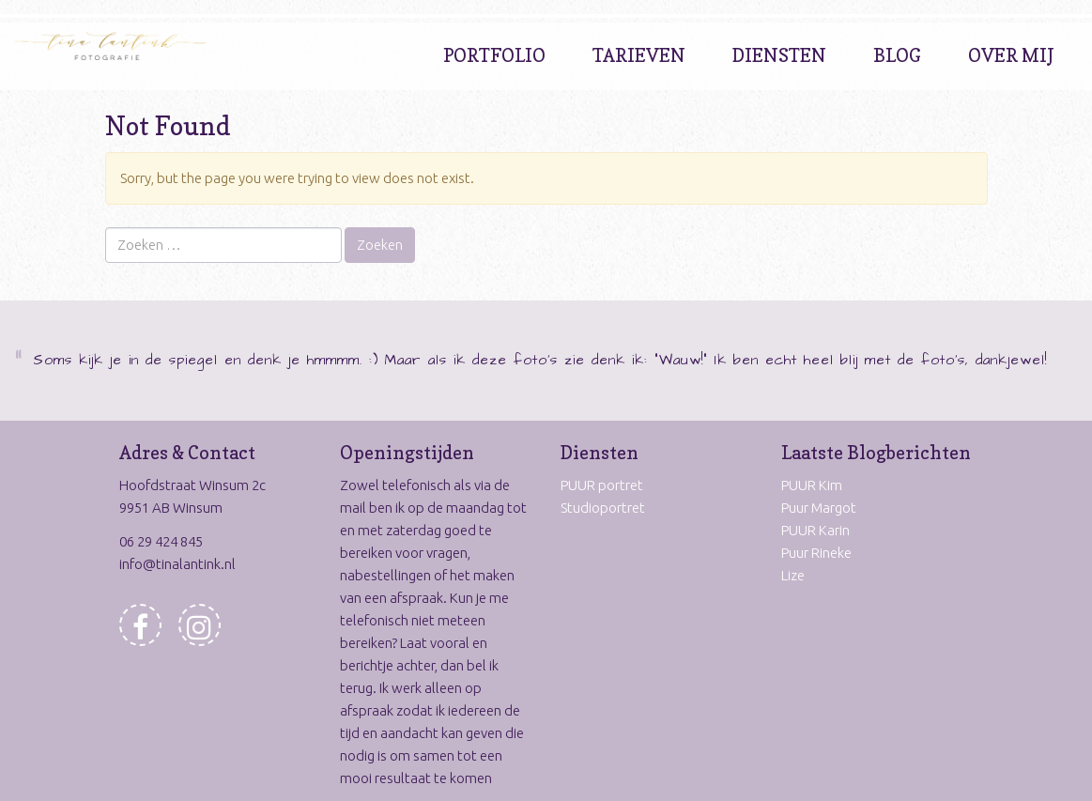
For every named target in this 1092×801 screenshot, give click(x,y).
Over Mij (1011, 55)
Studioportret (603, 508)
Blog (897, 55)
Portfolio (494, 55)
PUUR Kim (811, 485)
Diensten (779, 55)
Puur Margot (818, 508)
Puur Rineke (816, 553)
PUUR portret (602, 485)
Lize (793, 575)
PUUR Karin (815, 530)
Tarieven (638, 55)
